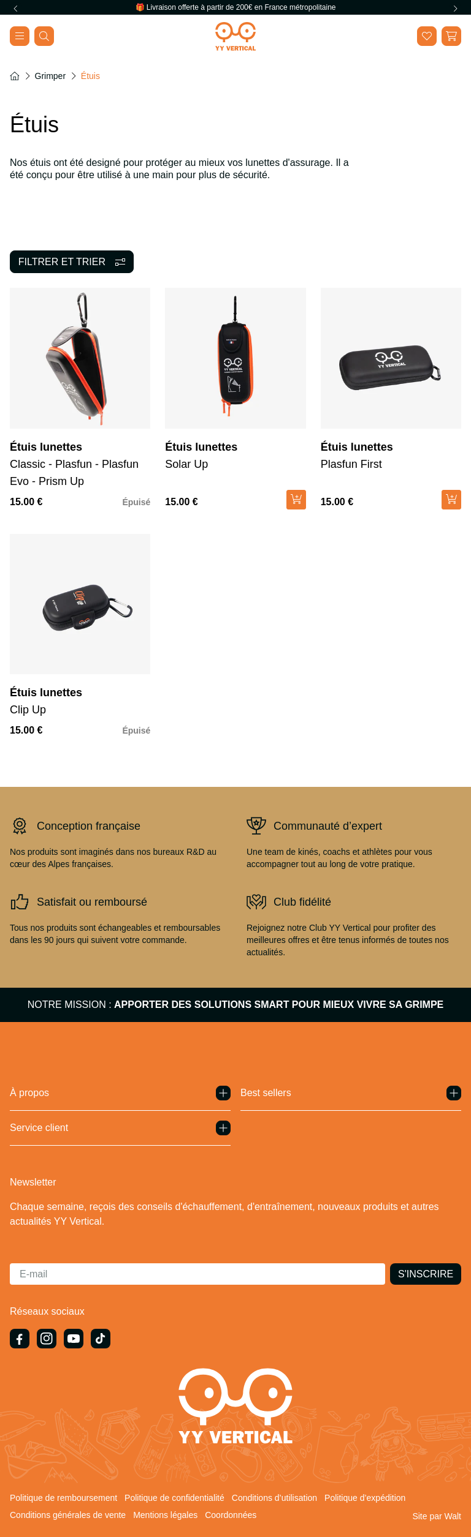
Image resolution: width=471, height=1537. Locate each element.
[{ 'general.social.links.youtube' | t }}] (73, 1338)
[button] (451, 36)
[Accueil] (15, 76)
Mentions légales (165, 1515)
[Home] (235, 36)
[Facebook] (19, 1338)
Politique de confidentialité (174, 1498)
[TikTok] (100, 1338)
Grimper (50, 76)
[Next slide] (455, 8)
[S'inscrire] (425, 1274)
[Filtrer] (72, 261)
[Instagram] (46, 1338)
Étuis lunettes (46, 447)
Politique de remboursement (63, 1498)
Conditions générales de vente (68, 1515)
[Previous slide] (16, 8)
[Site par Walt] (436, 1516)
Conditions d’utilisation (274, 1498)
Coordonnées (230, 1515)
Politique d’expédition (364, 1498)
